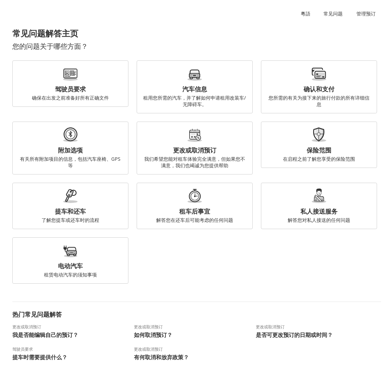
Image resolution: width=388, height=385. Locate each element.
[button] (307, 14)
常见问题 (333, 13)
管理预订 (366, 13)
